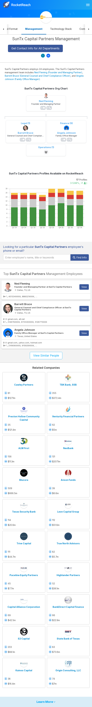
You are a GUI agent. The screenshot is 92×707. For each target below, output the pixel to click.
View (84, 287)
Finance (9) (66, 123)
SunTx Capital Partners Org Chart (46, 88)
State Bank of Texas (68, 638)
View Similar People (46, 355)
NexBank (68, 448)
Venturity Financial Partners (68, 416)
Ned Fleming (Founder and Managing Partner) (58, 72)
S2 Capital (24, 638)
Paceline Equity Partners (24, 575)
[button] (3, 29)
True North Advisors (68, 543)
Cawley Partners (23, 384)
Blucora (23, 480)
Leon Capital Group (68, 511)
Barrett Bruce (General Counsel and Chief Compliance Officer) (37, 75)
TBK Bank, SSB (68, 384)
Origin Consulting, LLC (68, 670)
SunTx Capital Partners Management (46, 38)
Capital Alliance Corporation (23, 607)
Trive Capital (24, 543)
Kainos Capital (23, 670)
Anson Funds (68, 480)
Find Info (80, 257)
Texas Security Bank (24, 511)
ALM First (23, 448)
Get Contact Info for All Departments (35, 48)
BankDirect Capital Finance (68, 607)
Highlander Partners (68, 575)
